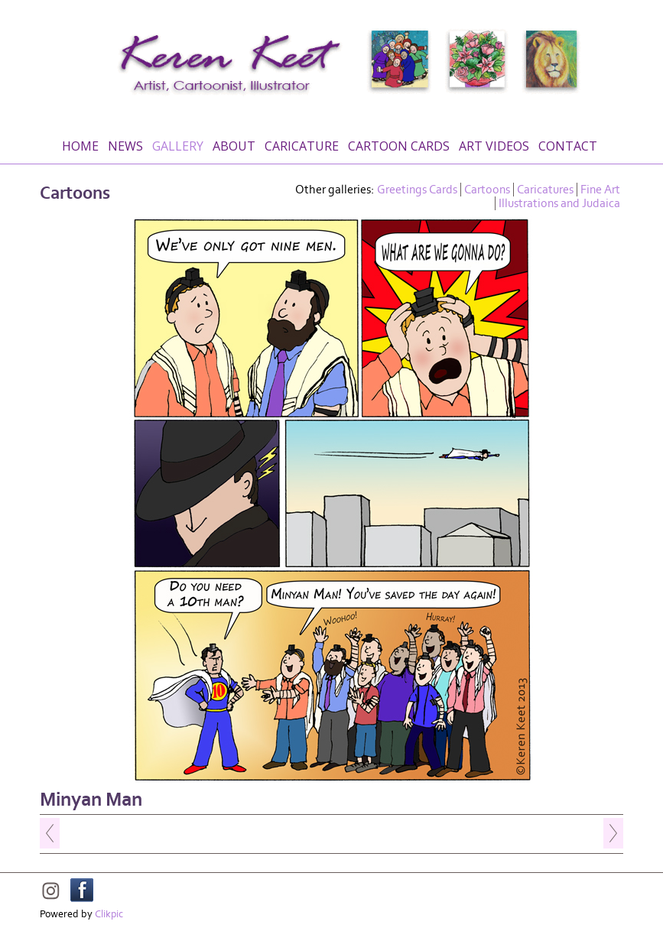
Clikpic (109, 914)
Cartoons (487, 189)
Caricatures (545, 189)
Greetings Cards (417, 189)
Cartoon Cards (399, 146)
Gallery (177, 146)
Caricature (302, 146)
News (125, 146)
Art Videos (494, 146)
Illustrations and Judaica (559, 203)
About (234, 146)
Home (80, 146)
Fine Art (600, 189)
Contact (567, 146)
